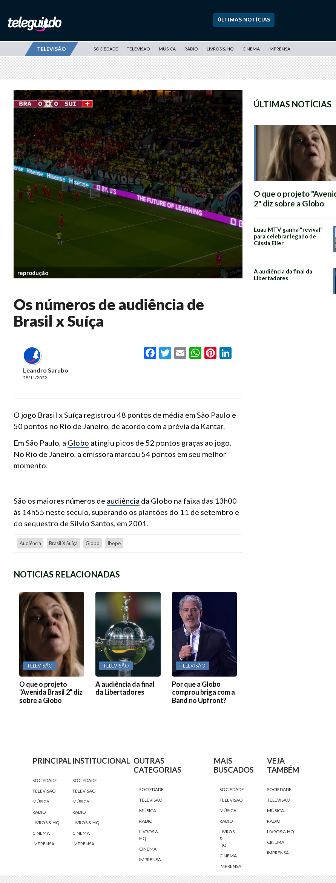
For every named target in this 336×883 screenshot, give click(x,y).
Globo (78, 442)
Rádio (191, 49)
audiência (123, 500)
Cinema (251, 49)
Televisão (138, 49)
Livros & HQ (220, 49)
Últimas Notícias (244, 19)
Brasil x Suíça (63, 543)
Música (167, 49)
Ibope (114, 543)
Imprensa (279, 49)
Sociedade (106, 49)
